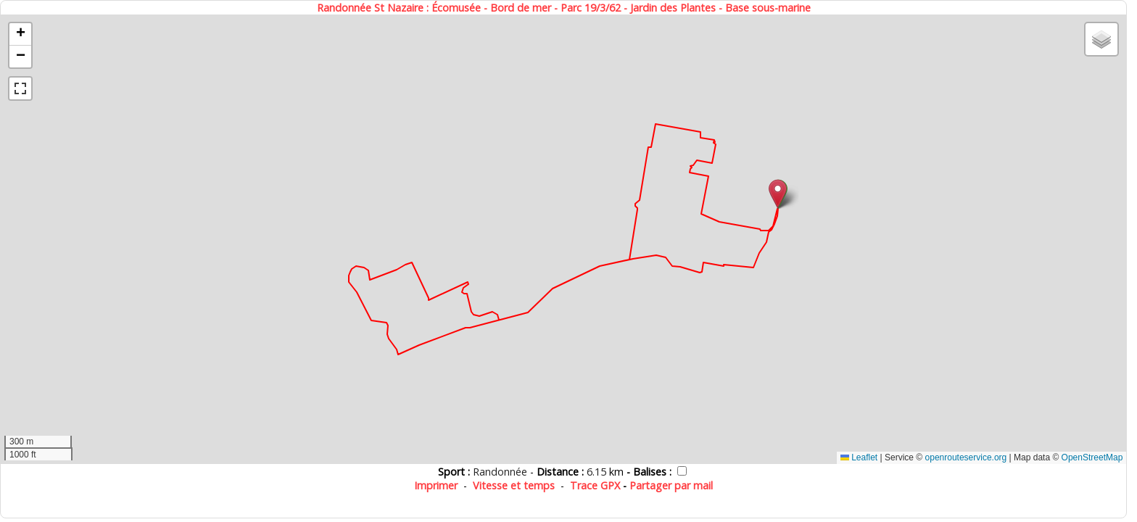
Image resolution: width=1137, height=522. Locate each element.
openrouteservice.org (966, 457)
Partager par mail (671, 485)
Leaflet (858, 457)
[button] (778, 194)
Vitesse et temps (514, 485)
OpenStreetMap (1092, 457)
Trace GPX (595, 485)
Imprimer (436, 485)
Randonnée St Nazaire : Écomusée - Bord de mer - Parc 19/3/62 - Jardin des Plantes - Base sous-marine (564, 7)
